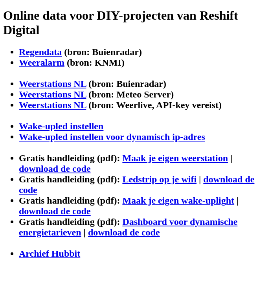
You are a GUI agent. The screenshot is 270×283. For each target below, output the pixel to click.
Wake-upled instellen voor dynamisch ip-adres (112, 137)
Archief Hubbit (49, 253)
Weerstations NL (52, 84)
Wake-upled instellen (61, 126)
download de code (55, 169)
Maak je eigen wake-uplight (178, 200)
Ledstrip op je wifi (159, 179)
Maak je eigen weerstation (175, 158)
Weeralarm (41, 62)
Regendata (40, 52)
